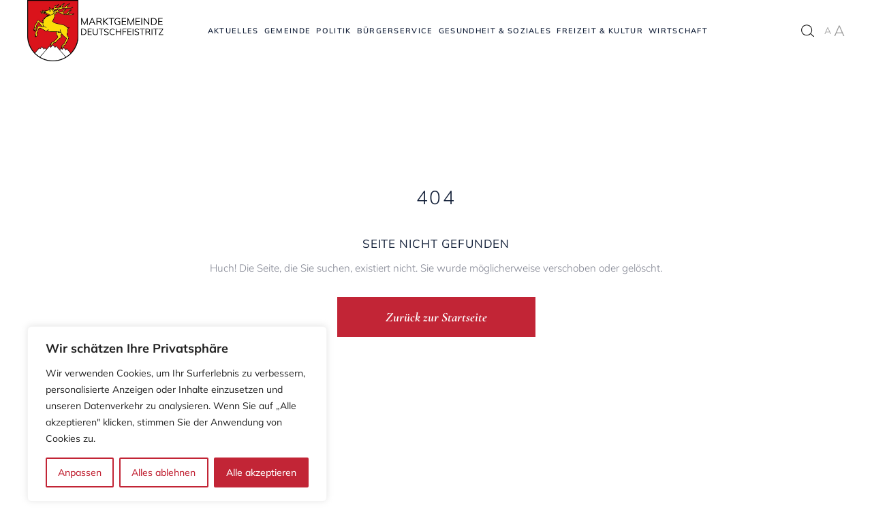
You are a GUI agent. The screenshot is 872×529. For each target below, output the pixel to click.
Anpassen (80, 472)
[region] (177, 414)
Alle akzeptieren (261, 472)
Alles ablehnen (163, 472)
